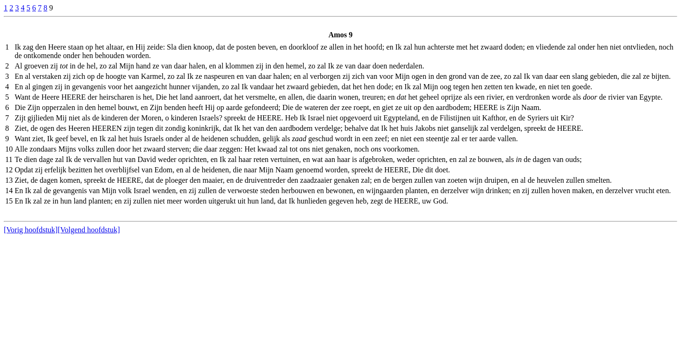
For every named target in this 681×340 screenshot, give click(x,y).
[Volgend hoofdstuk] (89, 230)
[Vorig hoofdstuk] (31, 230)
